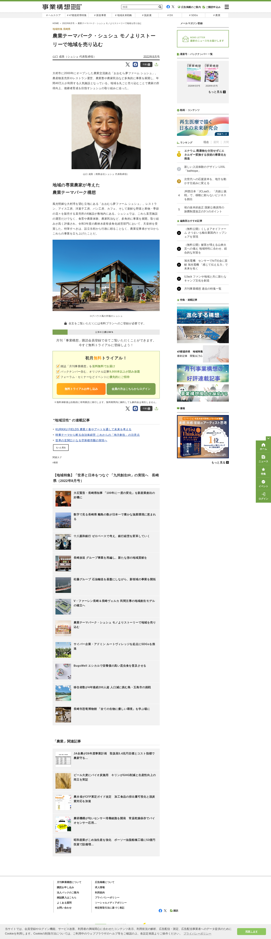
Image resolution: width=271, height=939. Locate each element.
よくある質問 (64, 903)
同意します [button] (251, 931)
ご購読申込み (212, 7)
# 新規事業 (100, 15)
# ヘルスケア (53, 15)
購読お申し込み (65, 887)
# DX (170, 15)
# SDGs (193, 15)
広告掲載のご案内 (189, 7)
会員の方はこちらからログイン (131, 388)
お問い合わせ (64, 908)
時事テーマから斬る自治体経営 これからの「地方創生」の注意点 (97, 434)
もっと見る (61, 448)
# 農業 (216, 15)
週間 (216, 142)
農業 (56, 462)
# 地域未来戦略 (123, 15)
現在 (206, 142)
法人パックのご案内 (68, 892)
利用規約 (100, 892)
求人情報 (100, 887)
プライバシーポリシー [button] (198, 933)
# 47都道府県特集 (77, 15)
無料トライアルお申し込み (81, 388)
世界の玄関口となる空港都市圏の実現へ (81, 440)
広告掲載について (105, 882)
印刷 (146, 64)
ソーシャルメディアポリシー (111, 903)
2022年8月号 (151, 56)
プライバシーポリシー (107, 897)
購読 (174, 910)
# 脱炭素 (147, 15)
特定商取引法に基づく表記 (109, 908)
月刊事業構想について (69, 882)
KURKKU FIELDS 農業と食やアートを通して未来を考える (93, 429)
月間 (226, 142)
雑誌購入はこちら (67, 897)
